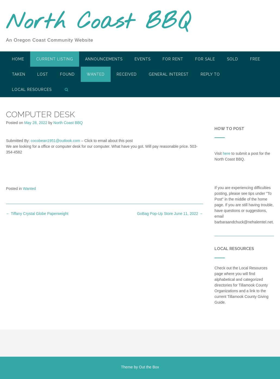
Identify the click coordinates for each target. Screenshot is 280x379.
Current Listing (54, 59)
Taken (18, 74)
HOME (18, 59)
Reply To (210, 74)
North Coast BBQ (98, 22)
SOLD (232, 59)
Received (127, 74)
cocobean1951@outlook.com (55, 140)
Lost (42, 74)
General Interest (169, 74)
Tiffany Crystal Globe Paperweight (37, 213)
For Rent (173, 59)
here (226, 153)
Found (67, 74)
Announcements (104, 59)
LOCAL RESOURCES (32, 89)
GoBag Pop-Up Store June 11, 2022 (170, 213)
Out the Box (149, 367)
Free (255, 59)
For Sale (205, 59)
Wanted (96, 74)
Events (143, 59)
